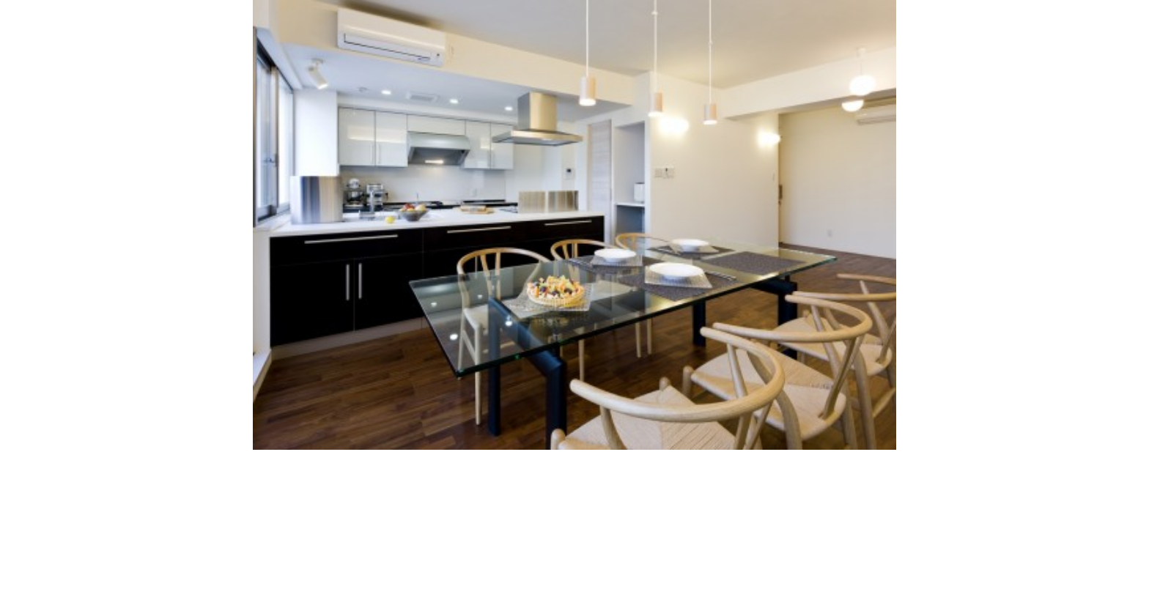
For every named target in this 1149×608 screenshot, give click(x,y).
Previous (185, 220)
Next (963, 220)
